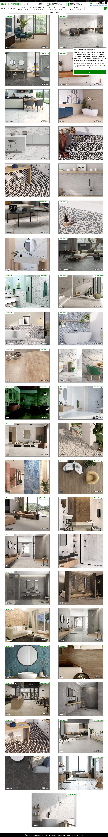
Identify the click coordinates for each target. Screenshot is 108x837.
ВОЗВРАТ (89, 1)
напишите (75, 835)
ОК (90, 72)
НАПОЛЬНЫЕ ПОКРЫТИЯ (37, 7)
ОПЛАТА (55, 1)
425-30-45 (101, 3)
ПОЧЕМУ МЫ (20, 1)
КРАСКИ (75, 7)
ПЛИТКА (22, 7)
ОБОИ (63, 7)
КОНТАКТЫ (38, 1)
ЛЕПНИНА (52, 7)
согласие (93, 63)
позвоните (62, 835)
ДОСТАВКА (72, 1)
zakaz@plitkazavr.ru (100, 5)
